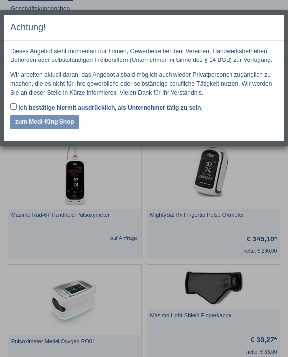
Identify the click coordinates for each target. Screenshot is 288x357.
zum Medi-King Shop (44, 122)
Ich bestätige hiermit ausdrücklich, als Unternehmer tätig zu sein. (106, 107)
